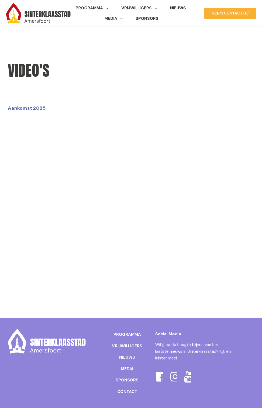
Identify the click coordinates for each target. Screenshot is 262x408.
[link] (47, 341)
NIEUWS (127, 357)
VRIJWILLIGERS (127, 346)
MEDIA (127, 369)
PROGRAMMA (127, 334)
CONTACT (127, 391)
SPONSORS (127, 380)
